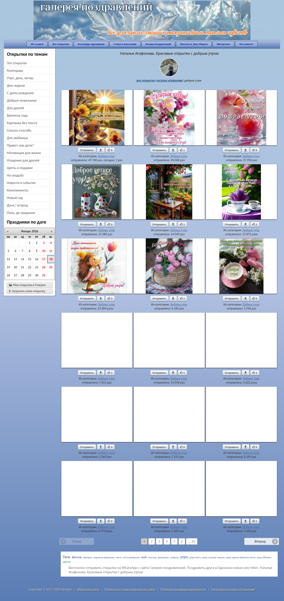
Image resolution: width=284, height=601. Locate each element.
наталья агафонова (169, 80)
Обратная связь (88, 589)
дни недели (16, 85)
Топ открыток (17, 63)
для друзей (15, 108)
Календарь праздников (91, 44)
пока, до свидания (21, 213)
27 (15, 275)
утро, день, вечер (20, 78)
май (144, 557)
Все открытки (60, 44)
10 (43, 251)
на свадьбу (15, 175)
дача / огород (17, 205)
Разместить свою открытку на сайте (130, 589)
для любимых (17, 138)
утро (184, 557)
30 (36, 275)
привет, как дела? (20, 145)
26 (8, 275)
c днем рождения (20, 93)
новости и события (21, 183)
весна (76, 557)
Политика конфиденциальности (183, 589)
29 (29, 275)
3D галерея (37, 44)
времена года (17, 115)
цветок (67, 561)
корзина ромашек (103, 557)
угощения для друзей (23, 160)
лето (118, 557)
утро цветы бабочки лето (240, 557)
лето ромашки (131, 557)
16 (36, 259)
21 (22, 267)
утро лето (195, 557)
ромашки (163, 557)
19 (8, 267)
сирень (174, 557)
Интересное (223, 44)
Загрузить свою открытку (27, 291)
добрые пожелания (21, 100)
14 (22, 259)
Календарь (15, 70)
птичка (152, 557)
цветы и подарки (20, 168)
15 (29, 259)
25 (50, 267)
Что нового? (246, 44)
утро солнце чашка (213, 557)
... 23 (192, 541)
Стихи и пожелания (125, 44)
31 (43, 275)
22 (29, 267)
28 (22, 275)
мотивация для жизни (24, 153)
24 (43, 267)
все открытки (145, 80)
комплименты (17, 190)
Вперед (260, 541)
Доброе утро (106, 156)
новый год (15, 198)
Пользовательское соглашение (233, 589)
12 (8, 259)
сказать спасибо (19, 130)
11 (50, 251)
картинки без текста (22, 123)
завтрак (87, 557)
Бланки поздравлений (158, 44)
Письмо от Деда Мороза (194, 44)
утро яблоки (264, 557)
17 (43, 259)
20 (15, 267)
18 (50, 259)
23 (36, 267)
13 (15, 259)
